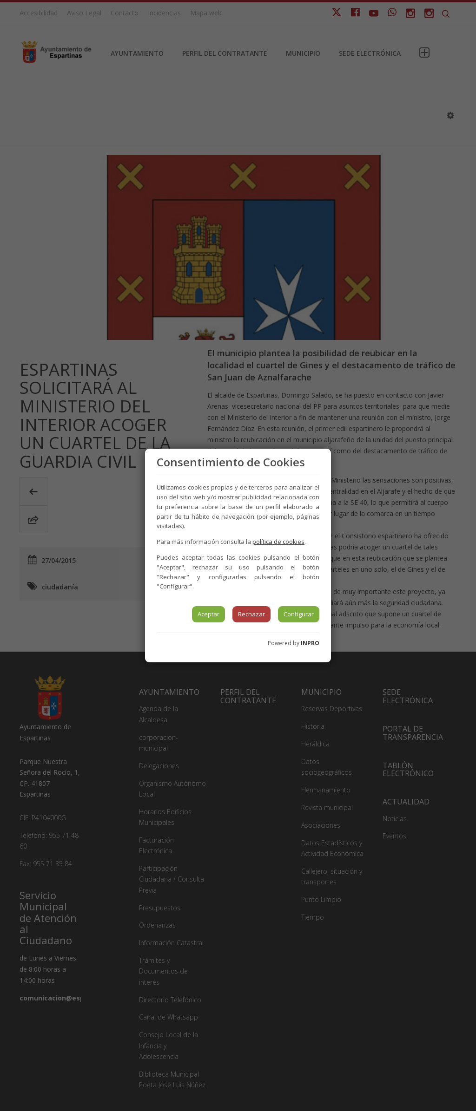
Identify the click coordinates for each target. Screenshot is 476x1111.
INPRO (310, 643)
